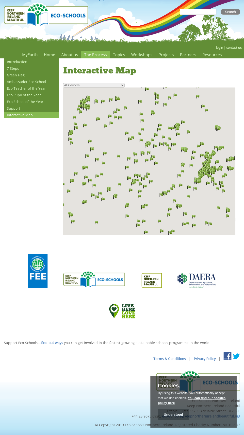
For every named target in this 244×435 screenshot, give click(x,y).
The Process (95, 54)
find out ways (52, 342)
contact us (234, 48)
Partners (188, 54)
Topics (119, 54)
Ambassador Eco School (26, 81)
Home (49, 54)
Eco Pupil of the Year (24, 95)
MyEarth (30, 54)
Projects (166, 54)
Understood (173, 415)
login (219, 48)
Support (13, 108)
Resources (212, 54)
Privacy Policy (205, 358)
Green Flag (16, 75)
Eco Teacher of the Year (26, 88)
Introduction (17, 61)
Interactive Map (20, 115)
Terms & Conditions (169, 358)
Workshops (141, 54)
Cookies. (169, 385)
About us (69, 54)
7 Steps (13, 68)
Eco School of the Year (25, 101)
